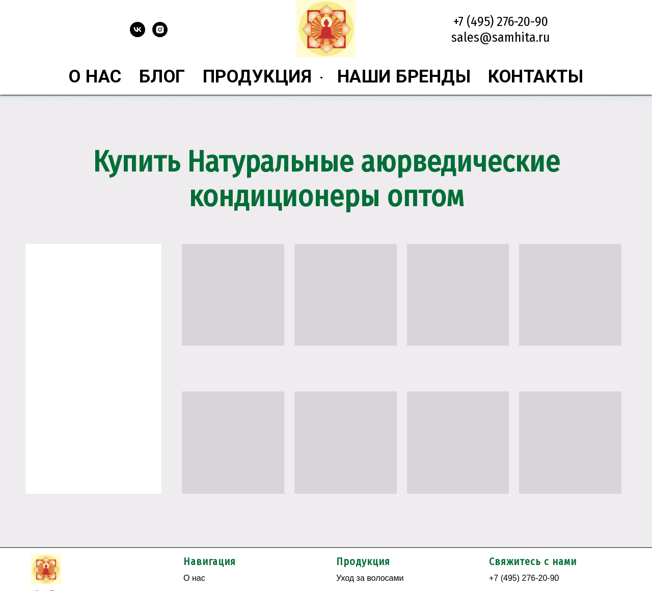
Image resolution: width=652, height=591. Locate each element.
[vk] (137, 34)
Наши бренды (404, 76)
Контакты (535, 76)
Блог (162, 76)
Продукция (260, 76)
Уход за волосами (369, 578)
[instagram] (160, 34)
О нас (95, 76)
